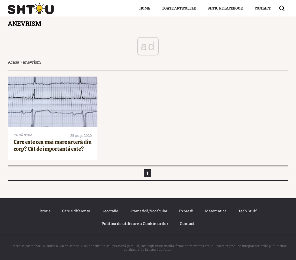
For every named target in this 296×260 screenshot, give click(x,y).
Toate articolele (179, 8)
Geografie (110, 210)
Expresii (186, 210)
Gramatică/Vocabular (148, 210)
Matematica (216, 210)
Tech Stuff (247, 210)
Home (144, 8)
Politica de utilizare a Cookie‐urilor (135, 223)
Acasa (13, 62)
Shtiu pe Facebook (225, 8)
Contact (263, 8)
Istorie (45, 210)
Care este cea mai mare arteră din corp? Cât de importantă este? (53, 145)
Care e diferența (76, 210)
